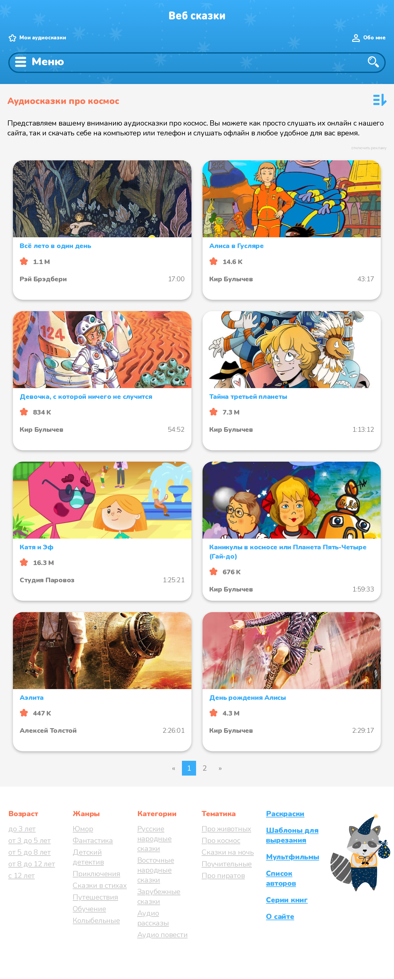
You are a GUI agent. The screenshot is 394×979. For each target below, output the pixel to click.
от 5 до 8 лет (29, 852)
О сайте (280, 916)
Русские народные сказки (154, 838)
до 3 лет (22, 829)
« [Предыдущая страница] (173, 768)
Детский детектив (88, 857)
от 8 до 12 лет (31, 864)
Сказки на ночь (228, 852)
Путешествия (95, 897)
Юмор (83, 829)
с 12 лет (21, 876)
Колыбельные (96, 920)
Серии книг (287, 900)
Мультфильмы (292, 857)
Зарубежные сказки (159, 896)
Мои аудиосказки (42, 37)
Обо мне (374, 37)
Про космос (221, 840)
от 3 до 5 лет (29, 840)
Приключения (96, 874)
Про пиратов (223, 876)
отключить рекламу (369, 148)
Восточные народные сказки (155, 870)
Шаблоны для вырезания (292, 835)
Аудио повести (162, 935)
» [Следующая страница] (220, 768)
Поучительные (227, 864)
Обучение (89, 909)
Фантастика (93, 840)
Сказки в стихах (100, 885)
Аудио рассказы (153, 918)
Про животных (226, 829)
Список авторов (281, 878)
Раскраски (285, 814)
